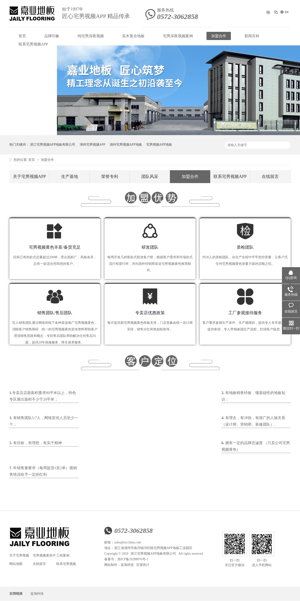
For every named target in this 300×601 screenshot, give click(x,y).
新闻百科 (251, 36)
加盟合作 (218, 36)
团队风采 (149, 176)
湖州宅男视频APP (92, 144)
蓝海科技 (127, 565)
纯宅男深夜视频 (91, 36)
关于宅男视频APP (29, 176)
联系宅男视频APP (33, 44)
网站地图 (15, 564)
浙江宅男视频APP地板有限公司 (52, 144)
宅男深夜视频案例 (178, 36)
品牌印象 (51, 36)
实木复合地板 (133, 36)
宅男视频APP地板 (159, 144)
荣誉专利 (109, 176)
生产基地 (69, 176)
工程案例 (62, 555)
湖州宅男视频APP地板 (126, 144)
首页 (22, 36)
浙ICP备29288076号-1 (132, 559)
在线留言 (270, 176)
